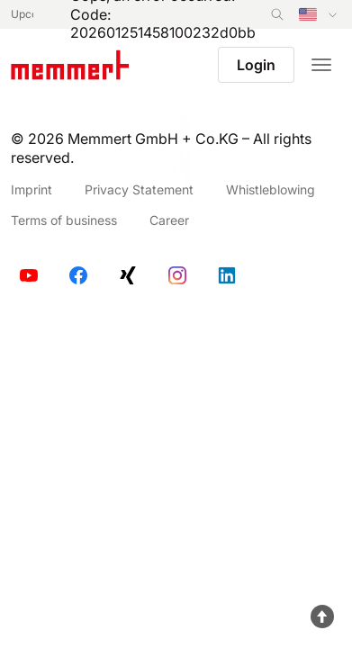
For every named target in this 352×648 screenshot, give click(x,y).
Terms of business (64, 220)
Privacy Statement (139, 189)
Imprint (31, 189)
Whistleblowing (270, 189)
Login (256, 65)
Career (169, 220)
